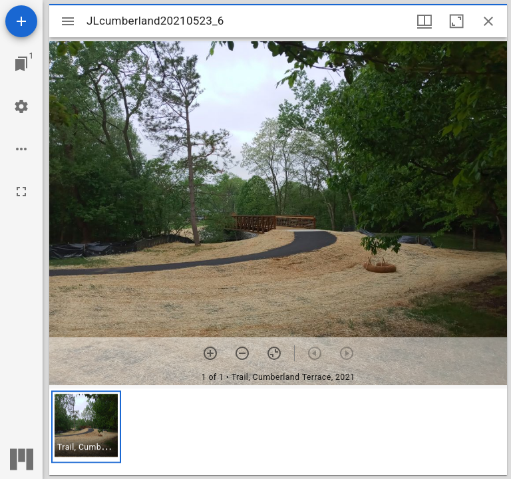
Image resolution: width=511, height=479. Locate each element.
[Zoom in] (210, 353)
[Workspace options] (21, 149)
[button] (86, 427)
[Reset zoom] (274, 353)
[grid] (278, 432)
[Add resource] (21, 21)
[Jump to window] (21, 64)
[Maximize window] (456, 21)
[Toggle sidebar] (68, 21)
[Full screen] (21, 192)
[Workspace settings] (21, 106)
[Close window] (488, 21)
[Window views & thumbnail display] (424, 21)
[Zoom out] (242, 353)
